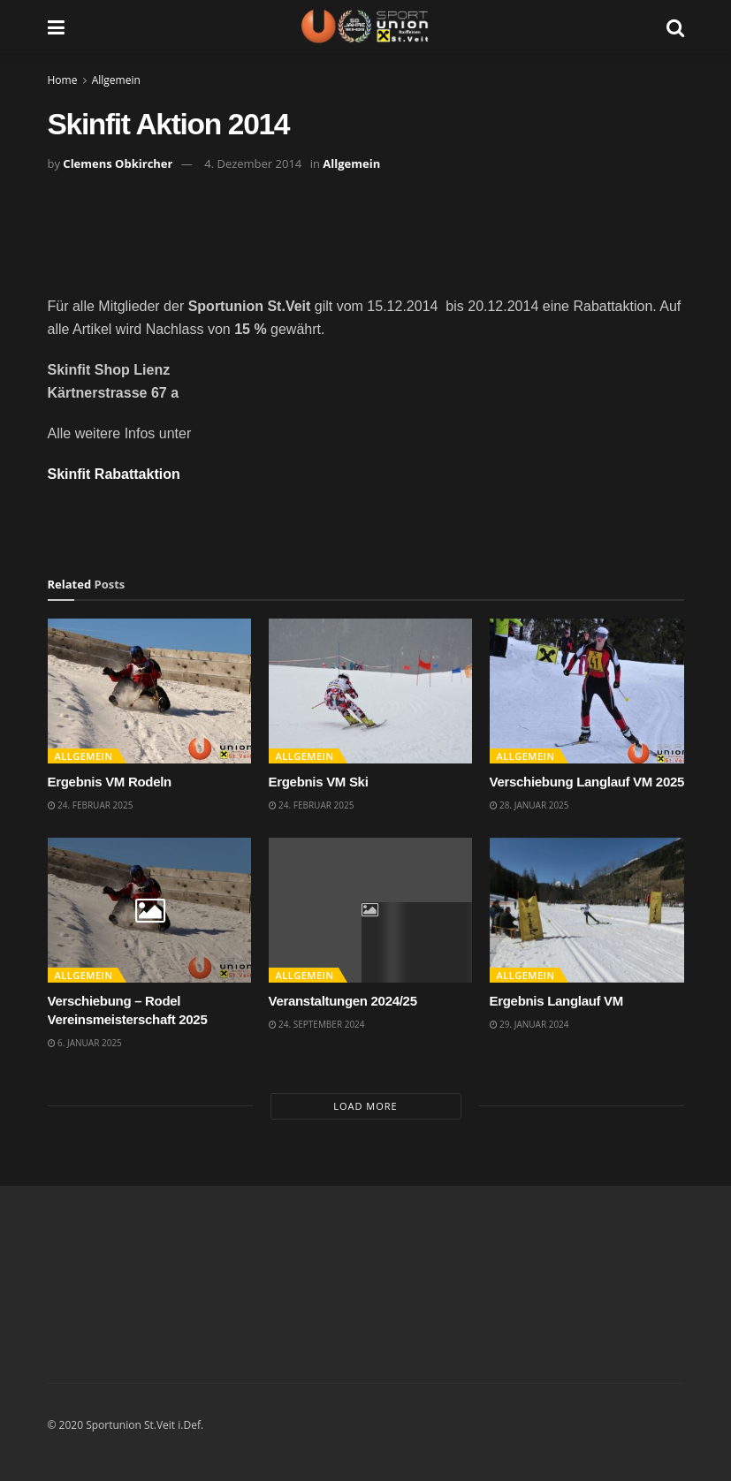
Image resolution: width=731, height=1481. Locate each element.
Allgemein (116, 79)
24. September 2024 (317, 1024)
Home (63, 79)
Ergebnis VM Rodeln (109, 781)
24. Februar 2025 (90, 805)
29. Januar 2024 (529, 1024)
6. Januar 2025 (85, 1043)
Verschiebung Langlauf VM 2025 (587, 781)
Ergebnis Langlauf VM (557, 1000)
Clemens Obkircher (117, 163)
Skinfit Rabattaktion (114, 474)
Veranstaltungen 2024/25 (343, 1000)
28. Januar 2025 (529, 805)
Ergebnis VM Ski (319, 781)
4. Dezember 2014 (252, 163)
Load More (365, 1106)
